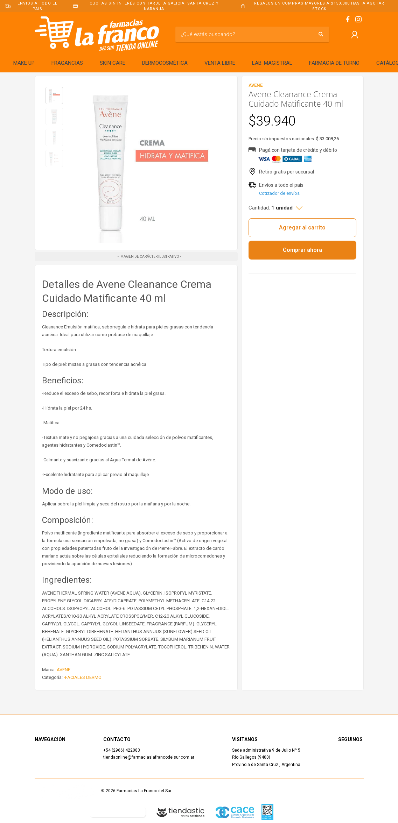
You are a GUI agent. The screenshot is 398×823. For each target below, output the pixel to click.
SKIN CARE (112, 63)
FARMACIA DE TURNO (334, 63)
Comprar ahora (302, 250)
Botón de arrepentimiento (117, 811)
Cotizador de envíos (279, 193)
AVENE (63, 669)
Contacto (44, 764)
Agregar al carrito (302, 227)
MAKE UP (24, 63)
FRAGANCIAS (67, 63)
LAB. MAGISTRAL (272, 63)
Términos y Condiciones (196, 790)
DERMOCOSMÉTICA (165, 63)
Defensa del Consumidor (59, 811)
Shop (39, 757)
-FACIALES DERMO (83, 677)
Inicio (40, 750)
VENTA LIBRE (219, 63)
